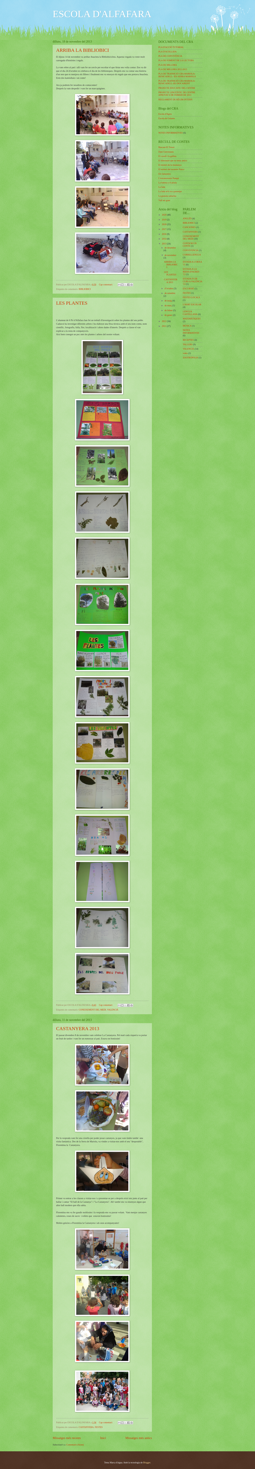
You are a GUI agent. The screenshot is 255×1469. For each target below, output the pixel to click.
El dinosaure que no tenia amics (172, 160)
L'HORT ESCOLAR (192, 304)
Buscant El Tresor (166, 147)
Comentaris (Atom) (75, 1445)
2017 (164, 229)
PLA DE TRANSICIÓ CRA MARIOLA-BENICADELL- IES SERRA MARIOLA (177, 75)
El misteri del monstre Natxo (171, 169)
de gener (169, 315)
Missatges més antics (138, 1438)
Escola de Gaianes (166, 118)
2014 (164, 239)
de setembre (170, 293)
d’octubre (169, 288)
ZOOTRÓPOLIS (190, 357)
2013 (164, 243)
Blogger (146, 1462)
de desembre (170, 248)
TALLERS (187, 344)
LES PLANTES (71, 303)
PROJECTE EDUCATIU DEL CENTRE (176, 88)
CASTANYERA (86, 1427)
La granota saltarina (167, 196)
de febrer (169, 310)
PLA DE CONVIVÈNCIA (170, 56)
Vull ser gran (164, 200)
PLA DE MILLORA (167, 65)
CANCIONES (189, 227)
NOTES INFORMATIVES (170, 133)
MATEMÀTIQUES (192, 318)
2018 (164, 224)
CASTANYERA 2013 (77, 1028)
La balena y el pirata (167, 182)
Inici (103, 1438)
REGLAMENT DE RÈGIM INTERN (175, 99)
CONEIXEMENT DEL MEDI (92, 1010)
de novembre (170, 255)
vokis (185, 353)
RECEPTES (188, 340)
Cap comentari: (106, 284)
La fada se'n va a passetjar (170, 191)
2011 (164, 326)
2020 (164, 215)
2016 (164, 234)
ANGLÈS (187, 218)
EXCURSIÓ (188, 288)
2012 (164, 321)
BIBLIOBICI (85, 289)
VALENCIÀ (112, 1010)
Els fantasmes (164, 174)
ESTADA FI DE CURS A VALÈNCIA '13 (192, 281)
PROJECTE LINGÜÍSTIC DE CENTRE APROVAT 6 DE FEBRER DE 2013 (176, 93)
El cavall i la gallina (167, 156)
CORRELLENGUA (192, 255)
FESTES (99, 1427)
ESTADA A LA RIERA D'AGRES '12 (191, 272)
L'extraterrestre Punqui (168, 178)
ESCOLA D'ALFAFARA (102, 14)
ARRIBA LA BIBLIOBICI (82, 50)
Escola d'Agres (165, 114)
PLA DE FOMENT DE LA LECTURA (176, 60)
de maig (168, 300)
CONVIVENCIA (190, 250)
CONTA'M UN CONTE (190, 244)
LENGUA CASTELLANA (190, 313)
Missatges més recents (67, 1438)
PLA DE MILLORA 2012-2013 (172, 69)
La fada (161, 187)
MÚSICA (187, 326)
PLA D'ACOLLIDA (167, 51)
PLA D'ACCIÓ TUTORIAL (171, 47)
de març (168, 305)
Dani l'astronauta (166, 152)
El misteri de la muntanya (169, 165)
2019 (164, 219)
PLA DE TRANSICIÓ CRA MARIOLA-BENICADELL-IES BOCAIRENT (176, 82)
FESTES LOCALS (191, 297)
